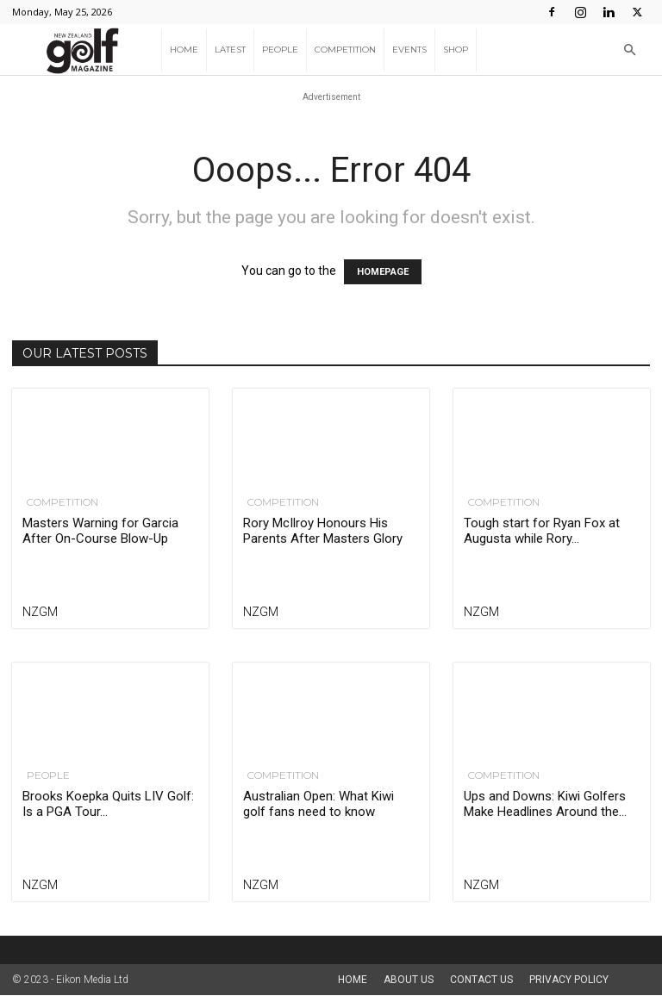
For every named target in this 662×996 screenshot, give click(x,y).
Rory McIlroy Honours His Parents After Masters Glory (323, 530)
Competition (345, 49)
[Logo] (86, 50)
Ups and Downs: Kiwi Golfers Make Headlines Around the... (545, 803)
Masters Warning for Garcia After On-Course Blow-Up (100, 530)
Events (409, 49)
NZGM (40, 612)
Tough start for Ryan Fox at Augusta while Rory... (542, 530)
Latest (230, 49)
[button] (629, 50)
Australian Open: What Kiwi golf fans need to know (318, 803)
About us (409, 980)
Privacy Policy (569, 980)
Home (184, 49)
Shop (455, 49)
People (280, 49)
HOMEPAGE (383, 271)
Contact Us (481, 980)
